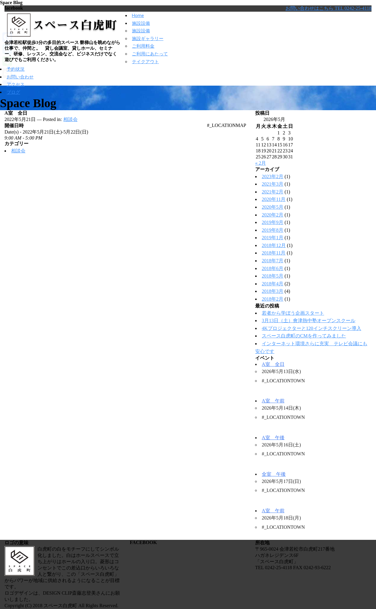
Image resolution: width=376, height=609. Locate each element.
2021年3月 (272, 184)
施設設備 (141, 23)
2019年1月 (272, 237)
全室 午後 (274, 474)
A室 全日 (273, 364)
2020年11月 (273, 199)
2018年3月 (272, 291)
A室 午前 (273, 400)
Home (138, 15)
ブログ (13, 92)
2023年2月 (272, 176)
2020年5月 (272, 207)
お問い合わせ (20, 77)
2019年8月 (272, 230)
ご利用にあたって (150, 54)
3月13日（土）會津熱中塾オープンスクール (308, 320)
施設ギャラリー (147, 38)
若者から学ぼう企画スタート (293, 313)
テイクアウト (145, 61)
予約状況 (16, 69)
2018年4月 (272, 283)
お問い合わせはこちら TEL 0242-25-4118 (328, 8)
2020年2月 (272, 214)
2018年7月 (272, 260)
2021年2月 (272, 191)
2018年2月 (272, 299)
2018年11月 (273, 252)
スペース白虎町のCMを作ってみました (304, 335)
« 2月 (260, 163)
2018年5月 (272, 275)
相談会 (70, 119)
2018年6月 (272, 268)
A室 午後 (273, 437)
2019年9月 (272, 222)
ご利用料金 (143, 46)
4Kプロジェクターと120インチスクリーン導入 (311, 328)
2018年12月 (274, 245)
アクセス (16, 84)
